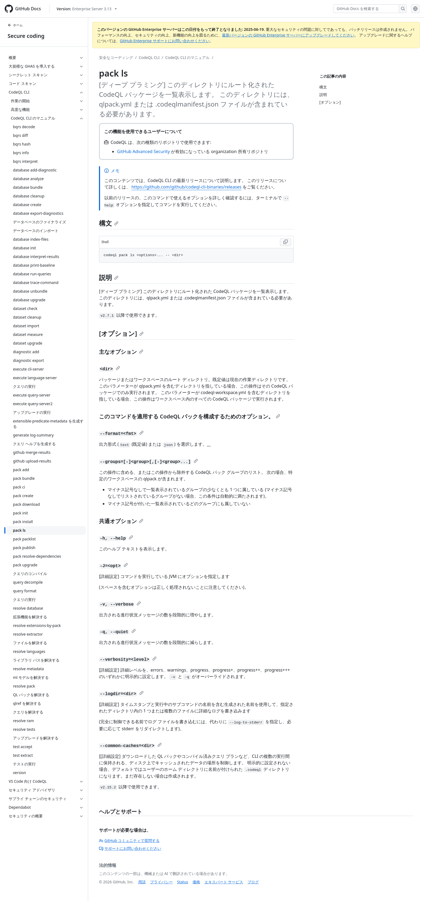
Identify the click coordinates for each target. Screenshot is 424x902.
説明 (108, 277)
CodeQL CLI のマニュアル (187, 57)
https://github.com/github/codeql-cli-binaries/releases (186, 187)
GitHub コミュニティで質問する (129, 840)
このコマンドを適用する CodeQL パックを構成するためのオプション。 (189, 416)
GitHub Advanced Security (143, 151)
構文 (108, 223)
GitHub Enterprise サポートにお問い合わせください (165, 40)
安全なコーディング (116, 57)
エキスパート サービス (223, 881)
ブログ (253, 881)
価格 (196, 881)
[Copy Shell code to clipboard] (285, 242)
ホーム (15, 25)
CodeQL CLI (149, 57)
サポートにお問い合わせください (130, 848)
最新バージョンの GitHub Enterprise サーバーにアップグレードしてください (288, 35)
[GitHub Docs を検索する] (366, 9)
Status (182, 881)
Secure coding (26, 35)
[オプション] (121, 333)
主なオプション (121, 351)
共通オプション (121, 521)
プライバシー (161, 881)
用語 (142, 881)
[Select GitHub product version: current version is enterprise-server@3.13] (86, 9)
